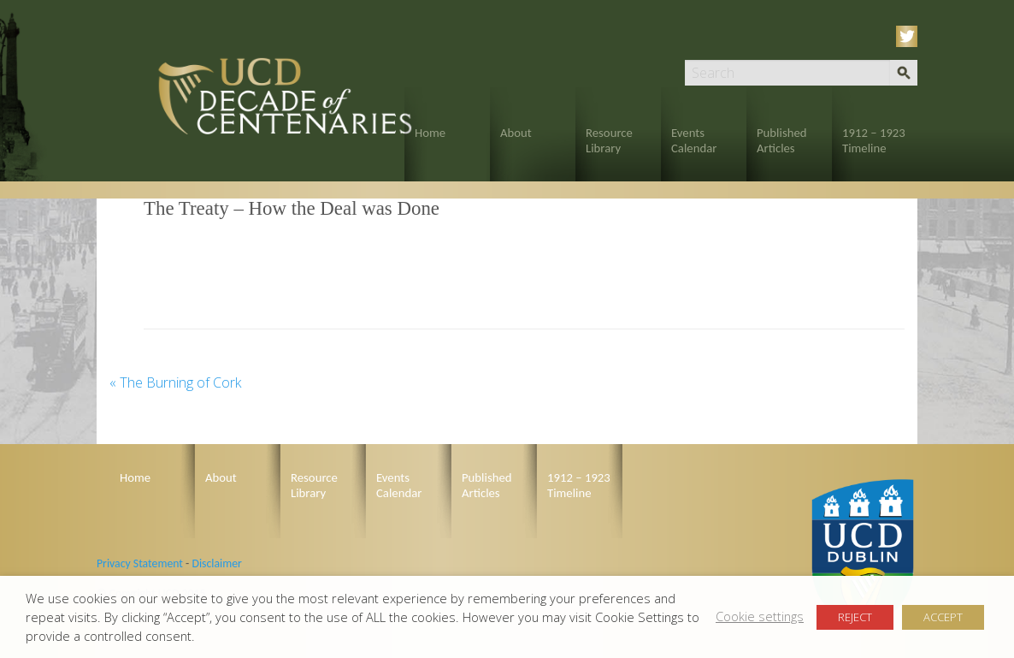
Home (430, 132)
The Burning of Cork (175, 382)
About (516, 132)
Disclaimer (216, 563)
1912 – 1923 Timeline (873, 140)
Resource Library (609, 140)
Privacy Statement (140, 563)
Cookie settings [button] (760, 616)
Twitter (909, 36)
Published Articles (782, 140)
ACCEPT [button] (943, 617)
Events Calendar (693, 140)
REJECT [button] (855, 617)
